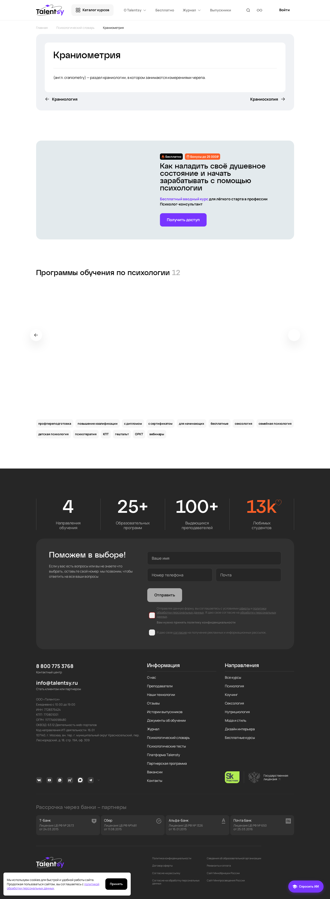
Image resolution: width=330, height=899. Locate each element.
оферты (244, 608)
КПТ (106, 434)
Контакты (154, 780)
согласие (180, 632)
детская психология (53, 434)
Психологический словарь (75, 28)
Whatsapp (60, 780)
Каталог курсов (96, 10)
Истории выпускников (165, 711)
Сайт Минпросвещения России (226, 880)
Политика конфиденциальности (171, 858)
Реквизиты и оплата (219, 865)
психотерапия (86, 434)
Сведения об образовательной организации (234, 858)
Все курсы (233, 677)
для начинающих (191, 423)
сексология (243, 423)
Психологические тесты (166, 746)
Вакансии (155, 772)
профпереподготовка (54, 423)
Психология (234, 686)
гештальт (122, 434)
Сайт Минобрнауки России (223, 873)
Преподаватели (160, 686)
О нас (151, 677)
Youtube (49, 780)
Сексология (234, 703)
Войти (284, 12)
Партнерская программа (167, 763)
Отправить (164, 594)
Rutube (70, 780)
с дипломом (133, 423)
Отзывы (153, 703)
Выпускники (220, 10)
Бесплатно (164, 10)
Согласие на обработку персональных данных (176, 882)
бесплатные (219, 423)
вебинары (156, 434)
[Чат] (306, 887)
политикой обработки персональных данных (53, 886)
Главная (42, 28)
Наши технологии (161, 694)
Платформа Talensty (163, 754)
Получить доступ (183, 219)
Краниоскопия (264, 99)
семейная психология (275, 423)
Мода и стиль (235, 720)
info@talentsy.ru (57, 683)
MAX (80, 780)
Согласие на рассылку (166, 873)
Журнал (153, 729)
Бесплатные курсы (240, 737)
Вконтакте (39, 780)
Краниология (65, 99)
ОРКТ (139, 434)
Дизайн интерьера (240, 729)
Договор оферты (162, 865)
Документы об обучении (166, 720)
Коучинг (231, 694)
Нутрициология (237, 711)
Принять (116, 884)
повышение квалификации (98, 423)
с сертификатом (160, 423)
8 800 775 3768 (55, 666)
